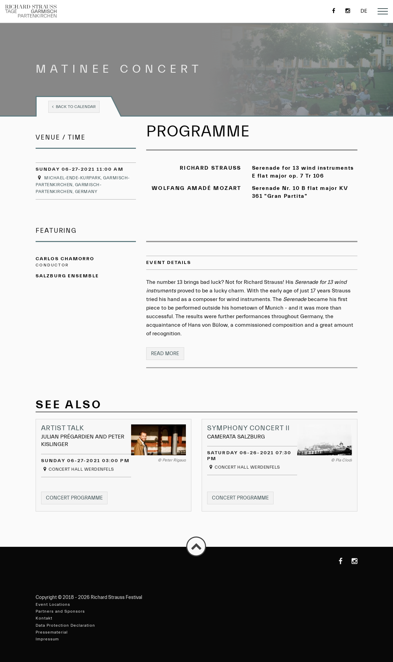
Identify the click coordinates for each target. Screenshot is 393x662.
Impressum (47, 639)
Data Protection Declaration (65, 625)
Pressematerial (52, 632)
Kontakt (44, 618)
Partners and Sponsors (60, 611)
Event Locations (53, 604)
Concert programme (77, 499)
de (363, 11)
